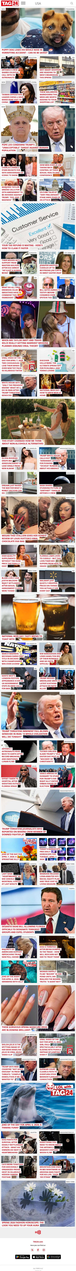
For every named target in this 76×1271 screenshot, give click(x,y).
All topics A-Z (38, 1268)
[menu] (23, 3)
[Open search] (71, 3)
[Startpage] (10, 3)
